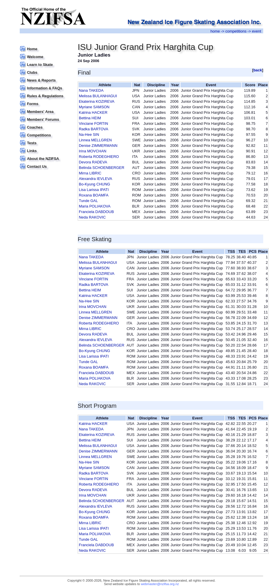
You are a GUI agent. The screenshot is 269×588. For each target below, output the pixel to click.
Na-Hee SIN (89, 134)
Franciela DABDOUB (96, 212)
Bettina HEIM (90, 118)
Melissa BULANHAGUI (98, 96)
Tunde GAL (88, 201)
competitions (235, 31)
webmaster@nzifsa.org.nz (160, 584)
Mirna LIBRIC (90, 173)
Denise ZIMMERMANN (98, 145)
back (257, 70)
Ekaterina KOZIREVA (96, 101)
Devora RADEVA (93, 162)
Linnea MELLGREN (95, 140)
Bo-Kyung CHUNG (94, 184)
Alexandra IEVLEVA (95, 178)
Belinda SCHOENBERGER (101, 167)
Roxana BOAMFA (93, 195)
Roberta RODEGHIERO (99, 156)
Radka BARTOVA (93, 129)
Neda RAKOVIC (92, 217)
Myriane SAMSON (94, 107)
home (215, 31)
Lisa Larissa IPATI (94, 189)
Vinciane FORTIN (93, 123)
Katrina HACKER (93, 112)
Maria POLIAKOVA (94, 206)
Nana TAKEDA (91, 90)
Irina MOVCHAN (92, 151)
